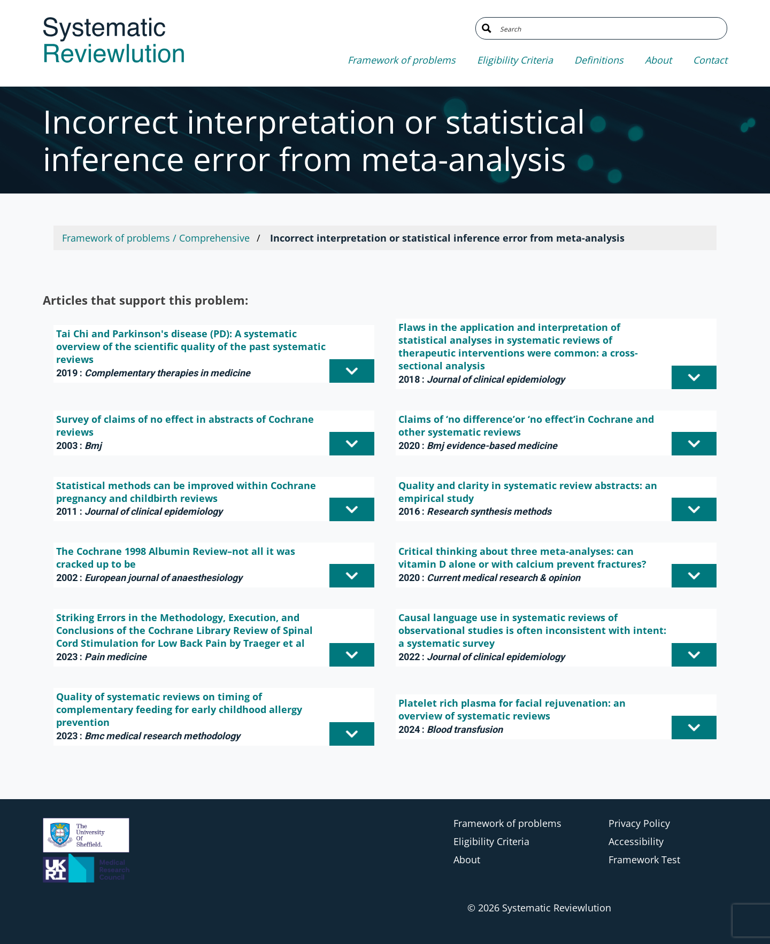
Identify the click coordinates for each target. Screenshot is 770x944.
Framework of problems (402, 59)
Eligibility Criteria (515, 59)
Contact (710, 59)
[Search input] (609, 28)
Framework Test (644, 859)
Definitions (598, 59)
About (658, 59)
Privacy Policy (639, 823)
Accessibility (636, 841)
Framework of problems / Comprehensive (156, 237)
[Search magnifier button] (486, 28)
